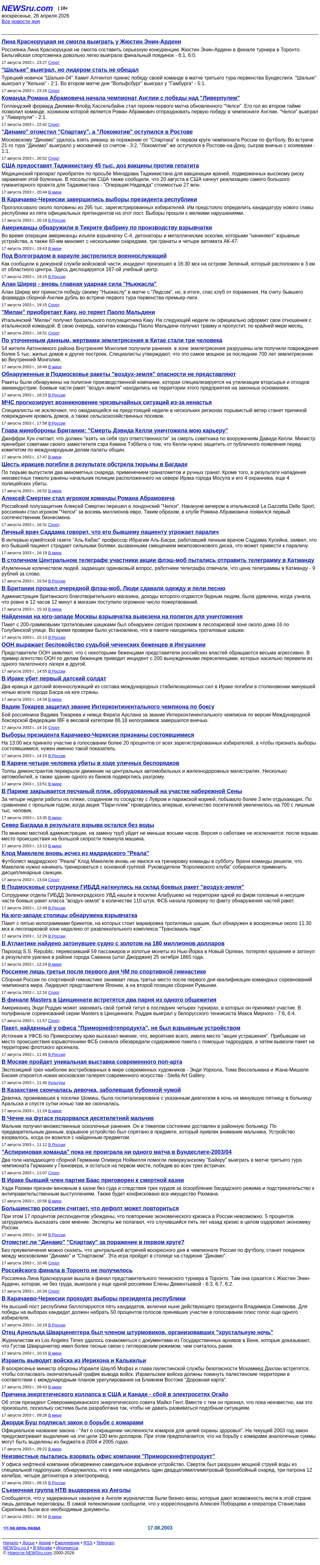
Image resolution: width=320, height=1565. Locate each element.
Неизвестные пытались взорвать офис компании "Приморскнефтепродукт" (108, 1456)
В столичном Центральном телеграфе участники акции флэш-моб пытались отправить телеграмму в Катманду (158, 560)
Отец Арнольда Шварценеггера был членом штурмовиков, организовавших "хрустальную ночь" (137, 1332)
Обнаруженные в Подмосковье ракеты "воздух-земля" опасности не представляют (119, 374)
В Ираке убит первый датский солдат (54, 678)
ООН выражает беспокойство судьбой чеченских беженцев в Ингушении (104, 645)
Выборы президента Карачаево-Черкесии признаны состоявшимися (98, 735)
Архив (45, 1542)
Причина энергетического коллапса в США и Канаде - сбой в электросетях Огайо (115, 1394)
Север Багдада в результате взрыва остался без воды (78, 825)
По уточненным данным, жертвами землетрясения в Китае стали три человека (112, 340)
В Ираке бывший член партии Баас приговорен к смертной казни (93, 1180)
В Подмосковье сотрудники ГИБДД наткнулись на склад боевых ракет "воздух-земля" (123, 887)
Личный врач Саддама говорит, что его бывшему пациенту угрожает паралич (110, 532)
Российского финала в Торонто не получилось (67, 1270)
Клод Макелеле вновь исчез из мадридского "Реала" (75, 853)
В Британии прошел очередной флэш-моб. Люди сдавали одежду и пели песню (113, 588)
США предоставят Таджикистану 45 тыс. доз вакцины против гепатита (100, 166)
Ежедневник (67, 1542)
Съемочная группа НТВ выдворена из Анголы (66, 1490)
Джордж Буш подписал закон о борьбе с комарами (72, 1422)
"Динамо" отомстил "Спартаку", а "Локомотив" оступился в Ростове (97, 132)
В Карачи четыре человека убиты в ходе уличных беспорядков (90, 763)
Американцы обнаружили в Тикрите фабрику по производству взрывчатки (107, 228)
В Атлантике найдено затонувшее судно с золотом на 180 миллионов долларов (113, 943)
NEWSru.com (27, 8)
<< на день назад (21, 1527)
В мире (55, 192)
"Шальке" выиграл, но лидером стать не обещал (70, 70)
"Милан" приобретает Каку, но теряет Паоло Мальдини (78, 312)
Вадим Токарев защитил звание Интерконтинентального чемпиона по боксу (108, 707)
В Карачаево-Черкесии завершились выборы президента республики (99, 199)
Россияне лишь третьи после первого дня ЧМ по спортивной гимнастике (104, 971)
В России (56, 220)
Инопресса (67, 1547)
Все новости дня (21, 21)
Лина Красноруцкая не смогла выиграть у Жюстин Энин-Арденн (91, 42)
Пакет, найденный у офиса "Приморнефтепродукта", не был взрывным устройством (121, 1028)
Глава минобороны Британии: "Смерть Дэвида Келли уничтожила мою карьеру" (115, 430)
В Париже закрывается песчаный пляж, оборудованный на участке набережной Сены (122, 791)
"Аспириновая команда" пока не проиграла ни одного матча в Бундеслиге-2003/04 (117, 1152)
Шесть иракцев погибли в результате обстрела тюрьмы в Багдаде (95, 464)
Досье (28, 1542)
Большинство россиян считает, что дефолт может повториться (90, 1208)
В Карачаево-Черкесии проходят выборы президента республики (94, 1298)
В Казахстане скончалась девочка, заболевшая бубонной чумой (91, 1090)
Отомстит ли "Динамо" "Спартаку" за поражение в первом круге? (93, 1242)
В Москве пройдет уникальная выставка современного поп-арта (92, 1062)
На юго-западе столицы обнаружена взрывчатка (69, 915)
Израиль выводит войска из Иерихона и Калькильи (74, 1360)
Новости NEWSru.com (30, 1552)
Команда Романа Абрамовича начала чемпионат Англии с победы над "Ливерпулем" (121, 98)
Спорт (54, 62)
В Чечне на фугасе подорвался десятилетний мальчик (78, 1118)
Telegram (106, 1542)
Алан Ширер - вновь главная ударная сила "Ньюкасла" (79, 284)
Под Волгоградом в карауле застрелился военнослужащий (84, 256)
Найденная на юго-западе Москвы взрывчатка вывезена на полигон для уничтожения (122, 616)
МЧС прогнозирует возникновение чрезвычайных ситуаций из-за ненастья (107, 402)
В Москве (42, 1547)
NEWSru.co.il (16, 1547)
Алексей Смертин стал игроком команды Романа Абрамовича (88, 498)
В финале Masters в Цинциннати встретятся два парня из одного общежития (109, 1000)
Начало (10, 1542)
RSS (87, 1542)
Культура (56, 1082)
